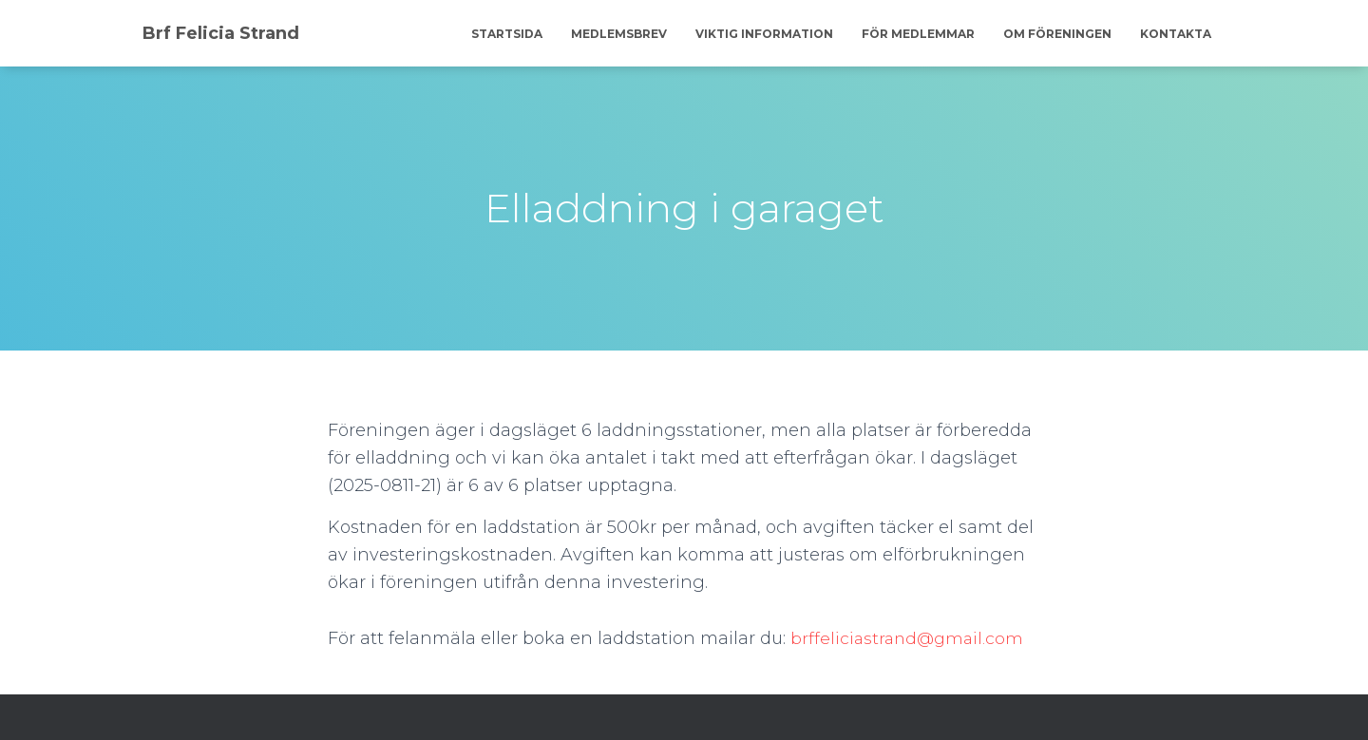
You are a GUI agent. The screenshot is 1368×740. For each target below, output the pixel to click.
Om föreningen (1057, 34)
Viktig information (764, 34)
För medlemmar (918, 34)
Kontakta (1175, 34)
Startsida (506, 34)
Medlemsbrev (619, 34)
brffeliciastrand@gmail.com (909, 638)
